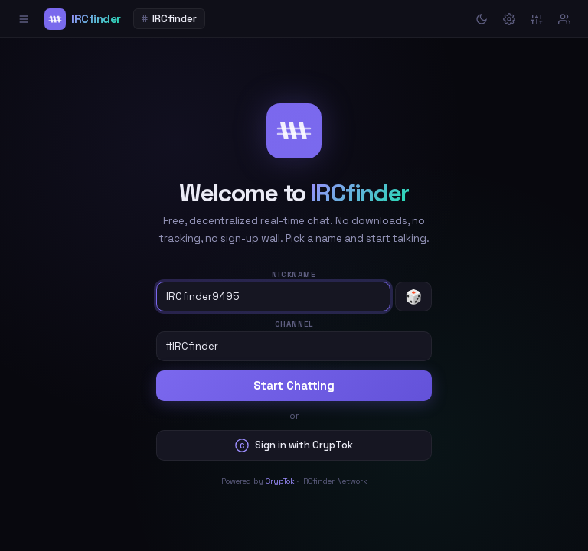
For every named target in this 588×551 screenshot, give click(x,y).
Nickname (293, 274)
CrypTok (280, 481)
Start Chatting (294, 386)
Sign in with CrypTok (294, 445)
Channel (294, 324)
